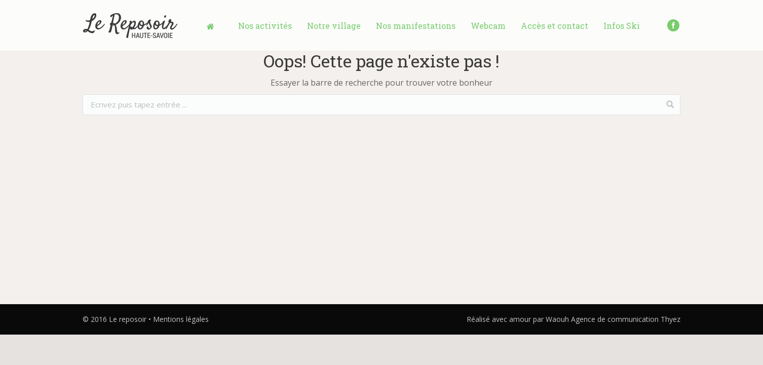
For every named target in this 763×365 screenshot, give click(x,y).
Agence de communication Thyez (625, 319)
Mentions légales (181, 319)
